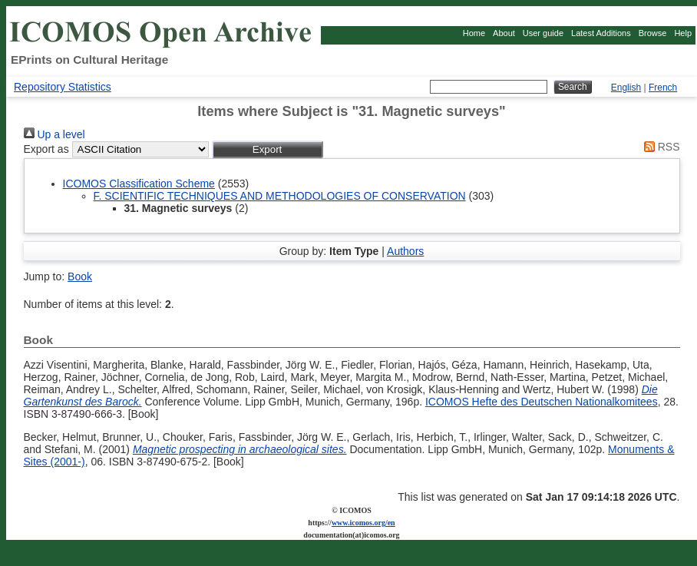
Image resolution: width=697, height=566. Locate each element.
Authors (405, 251)
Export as (46, 149)
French (663, 87)
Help (683, 33)
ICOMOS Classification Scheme (139, 183)
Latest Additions (601, 33)
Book (80, 276)
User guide (543, 33)
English (626, 87)
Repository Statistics (62, 87)
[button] (267, 149)
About (504, 33)
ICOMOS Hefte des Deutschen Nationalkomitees (541, 402)
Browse (653, 33)
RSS (659, 147)
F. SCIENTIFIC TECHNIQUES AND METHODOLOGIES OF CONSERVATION (280, 196)
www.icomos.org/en (363, 522)
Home (474, 33)
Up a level (54, 134)
